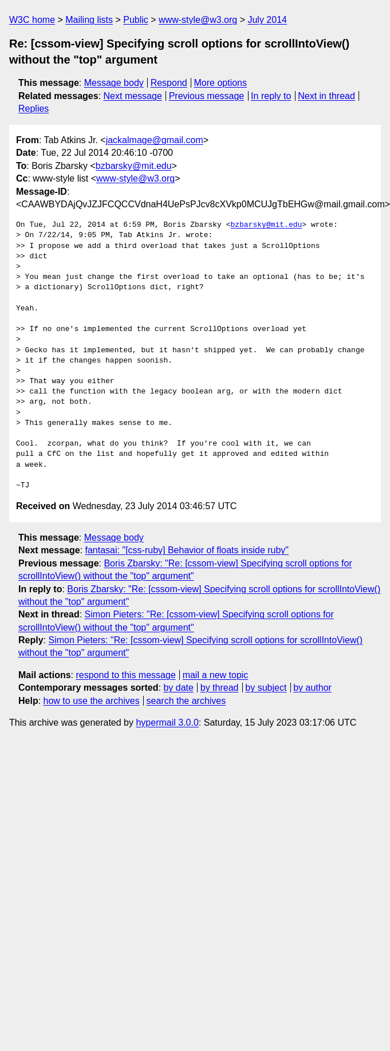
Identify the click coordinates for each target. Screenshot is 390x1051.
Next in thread (326, 96)
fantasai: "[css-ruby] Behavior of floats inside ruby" (187, 550)
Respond (169, 83)
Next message (133, 96)
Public (135, 20)
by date (178, 687)
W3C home (32, 20)
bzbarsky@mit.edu (134, 166)
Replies (33, 108)
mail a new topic (216, 675)
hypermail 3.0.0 (167, 722)
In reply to (271, 96)
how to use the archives (92, 701)
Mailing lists (89, 20)
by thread (219, 687)
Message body (114, 83)
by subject (265, 687)
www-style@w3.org (198, 20)
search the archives (186, 701)
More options (220, 83)
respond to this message (125, 675)
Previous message (207, 96)
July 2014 (267, 20)
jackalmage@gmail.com (154, 140)
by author (312, 687)
